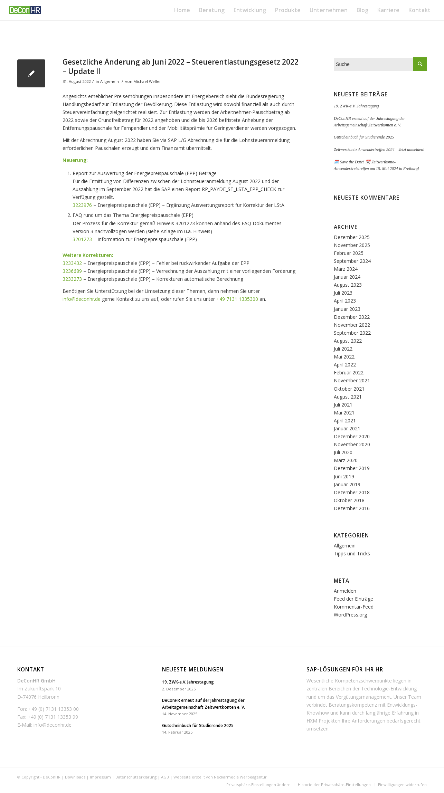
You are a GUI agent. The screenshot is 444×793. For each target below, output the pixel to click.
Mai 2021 (344, 412)
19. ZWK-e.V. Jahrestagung (356, 106)
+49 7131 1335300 (237, 299)
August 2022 (348, 340)
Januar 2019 (347, 484)
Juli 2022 (343, 348)
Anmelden (345, 590)
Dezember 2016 (352, 508)
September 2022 (352, 332)
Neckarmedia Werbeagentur (240, 777)
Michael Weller (147, 81)
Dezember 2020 (352, 436)
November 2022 (352, 325)
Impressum (100, 777)
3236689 (72, 271)
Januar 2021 (347, 428)
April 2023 (345, 300)
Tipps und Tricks (352, 553)
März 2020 (346, 460)
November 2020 (352, 444)
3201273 (82, 239)
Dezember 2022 (352, 317)
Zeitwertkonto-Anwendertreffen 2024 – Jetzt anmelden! (379, 149)
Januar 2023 (347, 309)
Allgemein (109, 81)
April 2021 (345, 420)
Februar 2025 (348, 253)
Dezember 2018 (352, 492)
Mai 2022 (344, 356)
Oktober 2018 (349, 500)
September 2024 (352, 261)
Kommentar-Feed (354, 606)
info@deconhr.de (82, 299)
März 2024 (346, 269)
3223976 (82, 205)
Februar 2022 (348, 372)
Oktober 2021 (349, 388)
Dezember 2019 (352, 468)
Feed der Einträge (353, 598)
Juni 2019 (344, 476)
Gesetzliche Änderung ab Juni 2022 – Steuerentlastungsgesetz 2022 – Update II (181, 66)
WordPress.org (350, 614)
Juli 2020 (343, 452)
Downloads (75, 777)
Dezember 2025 (352, 237)
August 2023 (348, 284)
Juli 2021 (343, 404)
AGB (165, 777)
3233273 (72, 279)
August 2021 (348, 396)
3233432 (72, 263)
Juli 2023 (343, 292)
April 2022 (345, 364)
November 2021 (352, 380)
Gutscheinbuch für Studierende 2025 (364, 137)
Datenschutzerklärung (136, 777)
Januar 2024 (347, 277)
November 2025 (352, 245)
